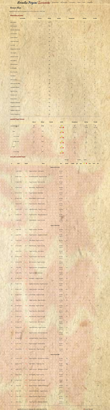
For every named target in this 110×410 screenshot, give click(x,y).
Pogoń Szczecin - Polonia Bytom (37, 343)
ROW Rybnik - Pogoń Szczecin (36, 374)
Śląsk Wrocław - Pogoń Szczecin (37, 245)
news (83, 2)
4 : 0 (26, 251)
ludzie (78, 2)
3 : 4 (26, 358)
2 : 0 (26, 171)
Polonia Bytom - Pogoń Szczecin (37, 220)
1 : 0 (26, 187)
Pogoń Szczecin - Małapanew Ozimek (38, 369)
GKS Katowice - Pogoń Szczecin (37, 262)
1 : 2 (26, 235)
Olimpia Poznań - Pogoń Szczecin (37, 396)
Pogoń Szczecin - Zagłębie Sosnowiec (38, 235)
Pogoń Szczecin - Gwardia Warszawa (38, 332)
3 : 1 (26, 214)
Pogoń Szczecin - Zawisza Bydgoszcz (38, 214)
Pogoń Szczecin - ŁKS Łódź (35, 273)
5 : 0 (26, 380)
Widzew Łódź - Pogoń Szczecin (36, 349)
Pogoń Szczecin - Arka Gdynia (36, 251)
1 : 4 (26, 267)
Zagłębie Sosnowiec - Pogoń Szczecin (38, 284)
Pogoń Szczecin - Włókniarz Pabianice (38, 402)
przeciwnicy (72, 2)
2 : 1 (26, 182)
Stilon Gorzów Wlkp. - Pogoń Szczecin (38, 391)
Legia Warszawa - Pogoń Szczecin (37, 209)
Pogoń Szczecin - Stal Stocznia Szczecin (38, 358)
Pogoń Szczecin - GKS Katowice (37, 322)
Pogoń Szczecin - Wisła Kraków (37, 311)
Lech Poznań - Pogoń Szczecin (36, 294)
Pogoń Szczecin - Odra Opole (36, 171)
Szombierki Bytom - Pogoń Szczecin (38, 176)
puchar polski (55, 2)
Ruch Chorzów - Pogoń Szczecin (37, 316)
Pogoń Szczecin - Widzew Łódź (36, 203)
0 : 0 (26, 209)
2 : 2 (26, 256)
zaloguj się (89, 2)
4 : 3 (26, 203)
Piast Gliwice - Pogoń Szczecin (36, 363)
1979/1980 (16, 151)
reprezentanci (64, 2)
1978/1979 (16, 141)
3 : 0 (26, 193)
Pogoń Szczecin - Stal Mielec (36, 193)
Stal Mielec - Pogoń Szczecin (36, 278)
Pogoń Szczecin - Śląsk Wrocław (37, 300)
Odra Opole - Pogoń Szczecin (36, 240)
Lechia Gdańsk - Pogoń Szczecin (37, 380)
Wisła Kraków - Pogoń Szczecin (37, 198)
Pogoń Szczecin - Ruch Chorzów (37, 182)
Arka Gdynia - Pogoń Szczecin (36, 187)
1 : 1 (26, 220)
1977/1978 (16, 136)
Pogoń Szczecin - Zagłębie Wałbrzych (38, 385)
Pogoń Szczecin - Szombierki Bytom (38, 267)
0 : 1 (26, 385)
